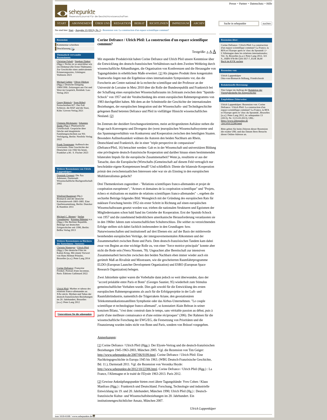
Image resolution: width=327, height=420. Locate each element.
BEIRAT (139, 23)
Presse (232, 3)
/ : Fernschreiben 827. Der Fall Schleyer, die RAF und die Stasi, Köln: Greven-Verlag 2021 (73, 106)
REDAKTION (122, 23)
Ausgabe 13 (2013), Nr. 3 (88, 30)
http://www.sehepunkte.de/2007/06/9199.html (126, 355)
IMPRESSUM (180, 23)
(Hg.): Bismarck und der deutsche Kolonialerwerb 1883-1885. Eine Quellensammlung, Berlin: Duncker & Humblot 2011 (74, 201)
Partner (243, 3)
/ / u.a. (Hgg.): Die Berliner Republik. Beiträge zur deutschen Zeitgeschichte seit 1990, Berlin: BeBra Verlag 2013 (74, 223)
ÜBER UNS (102, 23)
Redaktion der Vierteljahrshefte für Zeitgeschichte (241, 91)
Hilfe (269, 3)
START (61, 23)
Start (71, 30)
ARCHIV (199, 23)
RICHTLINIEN (158, 23)
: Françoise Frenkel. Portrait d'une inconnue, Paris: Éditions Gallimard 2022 (73, 271)
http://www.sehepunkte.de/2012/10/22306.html (127, 369)
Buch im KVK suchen (232, 61)
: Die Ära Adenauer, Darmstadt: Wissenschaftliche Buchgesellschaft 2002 (74, 179)
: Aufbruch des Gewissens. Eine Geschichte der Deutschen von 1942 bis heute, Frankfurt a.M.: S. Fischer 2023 (73, 148)
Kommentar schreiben (68, 44)
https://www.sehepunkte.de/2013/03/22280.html (234, 122)
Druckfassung (65, 49)
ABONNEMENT (82, 23)
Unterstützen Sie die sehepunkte (75, 314)
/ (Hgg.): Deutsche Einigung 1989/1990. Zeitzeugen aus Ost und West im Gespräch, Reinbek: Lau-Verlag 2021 (74, 87)
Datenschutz (256, 3)
